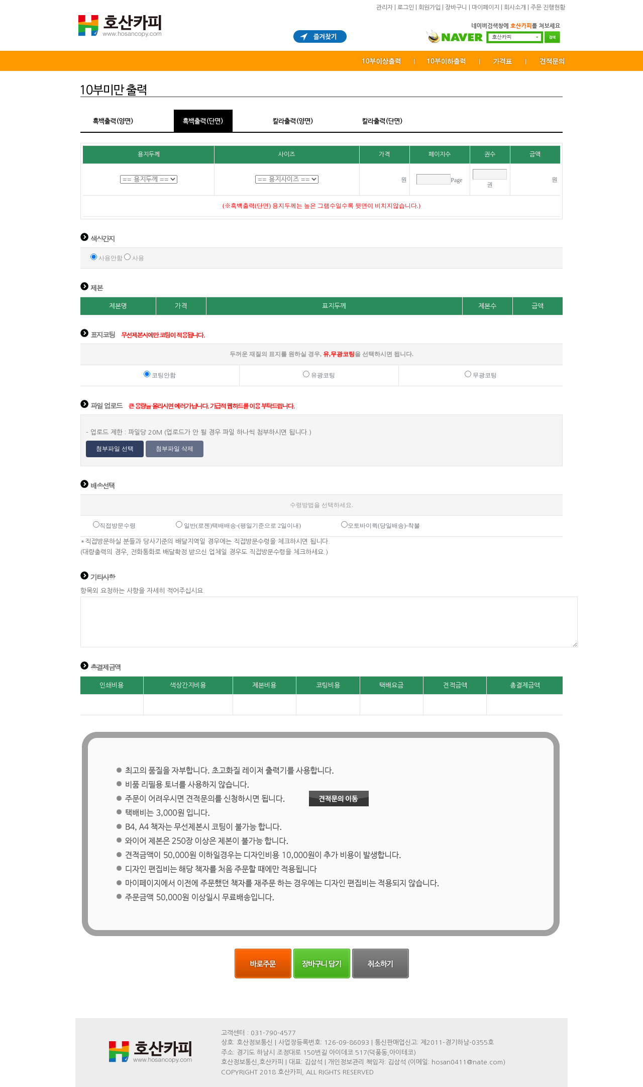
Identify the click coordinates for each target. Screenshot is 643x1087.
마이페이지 (485, 8)
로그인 (405, 8)
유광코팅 (322, 375)
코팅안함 (163, 375)
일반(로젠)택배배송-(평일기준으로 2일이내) (242, 525)
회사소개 (515, 8)
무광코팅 (484, 375)
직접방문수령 (117, 525)
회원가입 (429, 8)
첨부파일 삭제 (174, 448)
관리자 (384, 8)
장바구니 (456, 8)
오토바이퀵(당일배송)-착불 (384, 525)
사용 (137, 258)
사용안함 (110, 258)
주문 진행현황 (547, 8)
